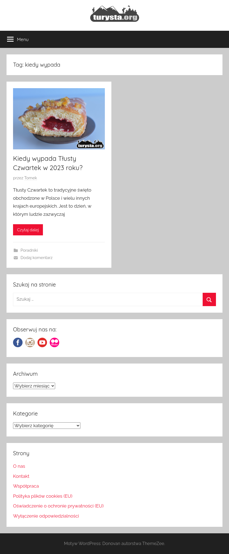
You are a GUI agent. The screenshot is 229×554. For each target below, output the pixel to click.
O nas (19, 466)
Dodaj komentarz (37, 257)
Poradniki (29, 250)
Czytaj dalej (28, 229)
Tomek (30, 178)
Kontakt (21, 476)
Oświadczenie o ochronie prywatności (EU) (58, 506)
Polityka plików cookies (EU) (42, 496)
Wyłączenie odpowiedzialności (46, 516)
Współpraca (26, 486)
